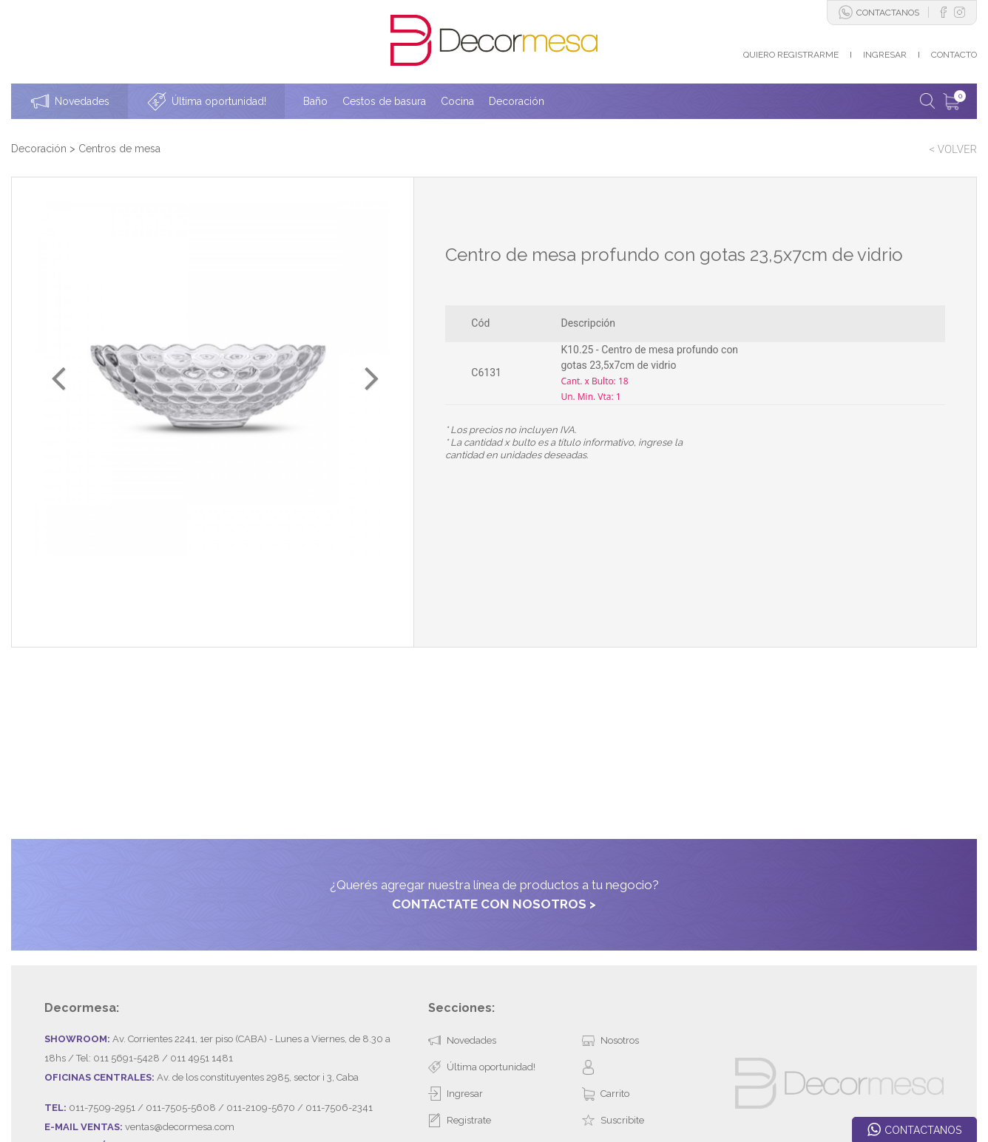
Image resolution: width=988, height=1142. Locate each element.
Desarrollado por (122, 1092)
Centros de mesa (119, 148)
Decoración (39, 148)
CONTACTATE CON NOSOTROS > (494, 804)
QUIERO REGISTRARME (791, 55)
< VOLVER (953, 149)
